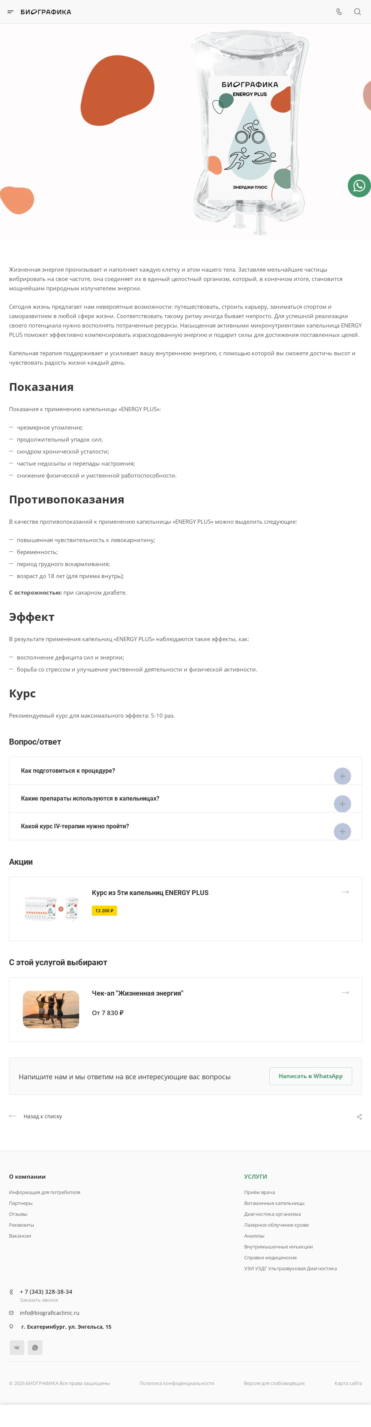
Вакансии (20, 1235)
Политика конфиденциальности (177, 1383)
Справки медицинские (270, 1257)
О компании (27, 1176)
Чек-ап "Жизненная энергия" (137, 993)
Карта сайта (348, 1383)
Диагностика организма (272, 1214)
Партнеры (21, 1203)
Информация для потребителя (44, 1192)
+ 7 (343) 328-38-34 (46, 1291)
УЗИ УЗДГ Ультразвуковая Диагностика (290, 1268)
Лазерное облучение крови (276, 1224)
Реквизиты (21, 1224)
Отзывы (18, 1214)
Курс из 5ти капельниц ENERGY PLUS (150, 893)
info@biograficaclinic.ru (50, 1312)
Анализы (254, 1235)
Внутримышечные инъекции (278, 1246)
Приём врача (259, 1192)
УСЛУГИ (255, 1176)
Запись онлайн (40, 149)
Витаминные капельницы (274, 1203)
